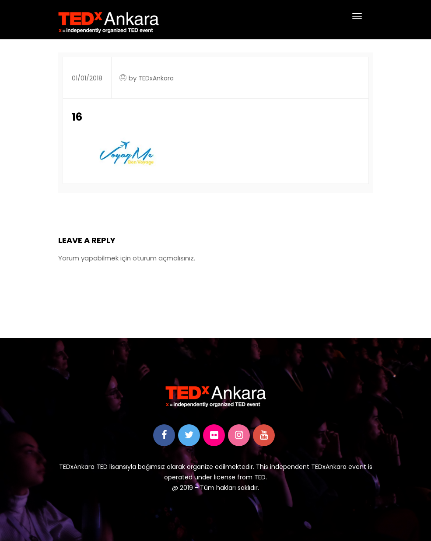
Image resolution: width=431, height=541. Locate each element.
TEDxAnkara (156, 78)
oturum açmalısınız (163, 258)
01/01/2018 (87, 78)
